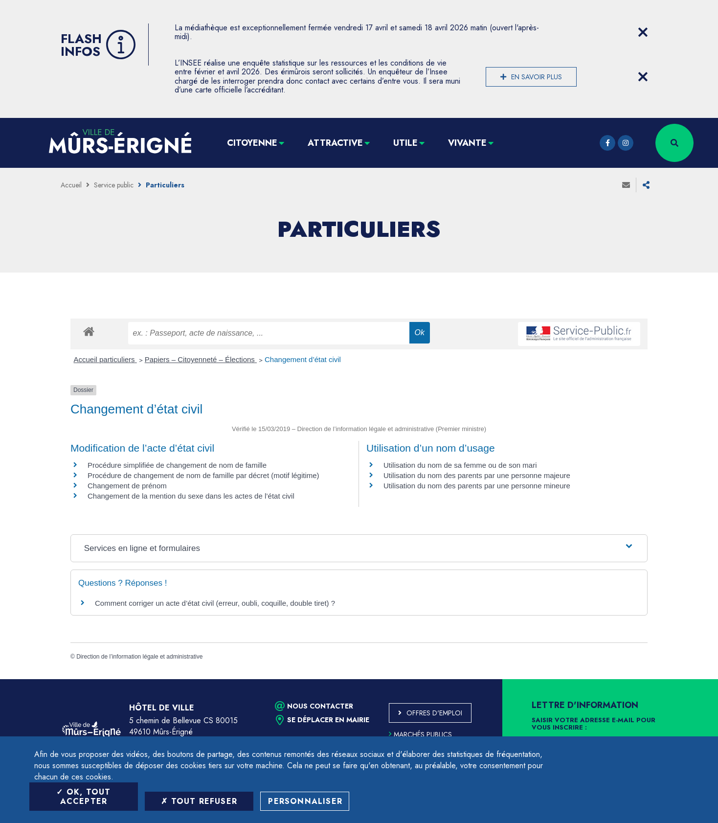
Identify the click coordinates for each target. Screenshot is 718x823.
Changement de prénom (127, 485)
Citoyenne (252, 143)
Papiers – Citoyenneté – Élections (201, 359)
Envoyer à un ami (626, 185)
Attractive (335, 143)
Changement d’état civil (303, 359)
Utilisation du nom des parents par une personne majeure (476, 475)
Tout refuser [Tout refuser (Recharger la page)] (199, 801)
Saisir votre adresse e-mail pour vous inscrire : (593, 724)
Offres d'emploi (434, 713)
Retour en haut (688, 679)
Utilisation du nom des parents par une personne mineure (476, 485)
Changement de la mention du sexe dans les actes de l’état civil (191, 496)
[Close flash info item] (642, 32)
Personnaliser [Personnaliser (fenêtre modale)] (305, 801)
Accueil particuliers (105, 359)
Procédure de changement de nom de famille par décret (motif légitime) (203, 475)
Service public (114, 185)
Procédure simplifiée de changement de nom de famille (177, 465)
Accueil (71, 185)
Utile (405, 143)
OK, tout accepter (83, 796)
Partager (646, 185)
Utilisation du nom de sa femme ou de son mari (460, 465)
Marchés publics (420, 734)
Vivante (467, 143)
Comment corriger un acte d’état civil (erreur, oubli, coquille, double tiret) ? (215, 603)
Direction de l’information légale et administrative (139, 656)
